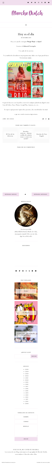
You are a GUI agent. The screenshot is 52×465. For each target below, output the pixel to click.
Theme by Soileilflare (43, 462)
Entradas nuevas (11, 194)
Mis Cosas (10, 119)
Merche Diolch (10, 462)
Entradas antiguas (40, 194)
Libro (4, 119)
